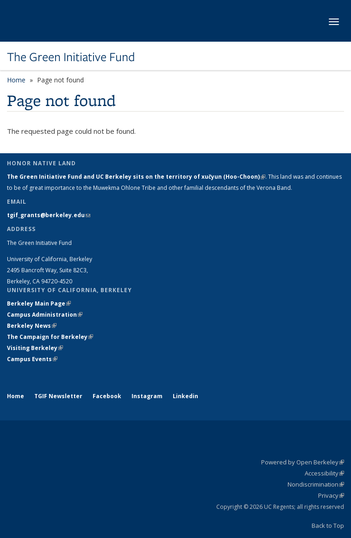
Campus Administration (44, 315)
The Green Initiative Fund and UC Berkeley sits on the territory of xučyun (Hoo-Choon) (136, 177)
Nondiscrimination (316, 484)
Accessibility (324, 473)
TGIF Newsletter (58, 396)
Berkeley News (31, 326)
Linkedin (185, 396)
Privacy (331, 495)
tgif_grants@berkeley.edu (48, 215)
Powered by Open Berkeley (302, 462)
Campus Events (32, 359)
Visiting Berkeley (35, 348)
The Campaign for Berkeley (50, 337)
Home (16, 79)
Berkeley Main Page (39, 303)
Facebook (107, 396)
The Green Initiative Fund (71, 57)
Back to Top (328, 525)
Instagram (147, 396)
